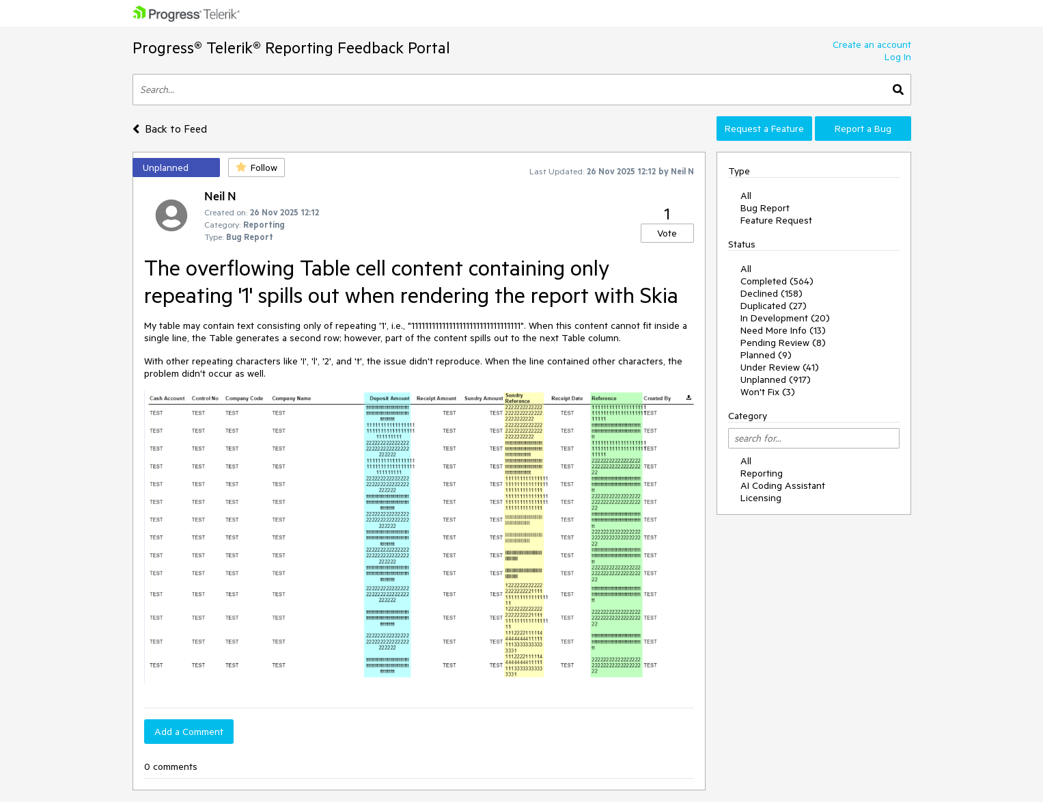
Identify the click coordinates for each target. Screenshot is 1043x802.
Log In (898, 57)
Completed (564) (776, 281)
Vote (667, 233)
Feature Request (776, 220)
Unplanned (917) (775, 379)
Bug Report (765, 208)
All (745, 195)
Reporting (761, 473)
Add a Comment (188, 731)
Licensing (760, 498)
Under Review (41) (779, 367)
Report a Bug (863, 128)
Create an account (872, 44)
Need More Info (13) (783, 330)
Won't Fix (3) (767, 392)
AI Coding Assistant (782, 485)
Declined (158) (771, 293)
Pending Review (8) (783, 342)
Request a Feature (764, 128)
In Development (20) (785, 318)
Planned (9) (766, 355)
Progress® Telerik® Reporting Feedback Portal (291, 47)
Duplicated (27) (773, 305)
